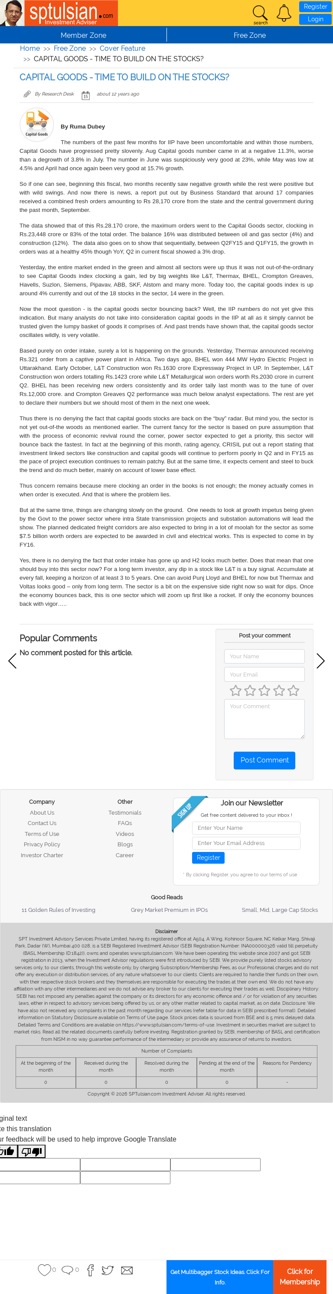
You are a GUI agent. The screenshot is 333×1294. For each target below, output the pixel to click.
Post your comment (265, 635)
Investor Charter (42, 855)
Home (30, 48)
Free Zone (70, 48)
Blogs (125, 844)
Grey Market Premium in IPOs (169, 910)
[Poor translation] (32, 1151)
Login (315, 19)
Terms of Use (42, 834)
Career (125, 855)
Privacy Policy (42, 844)
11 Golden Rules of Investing (58, 910)
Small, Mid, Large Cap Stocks (280, 910)
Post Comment (265, 760)
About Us (42, 812)
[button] (284, 13)
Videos (125, 834)
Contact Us (42, 823)
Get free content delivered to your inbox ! (246, 815)
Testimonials (124, 812)
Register (315, 6)
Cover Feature (122, 48)
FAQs (125, 823)
